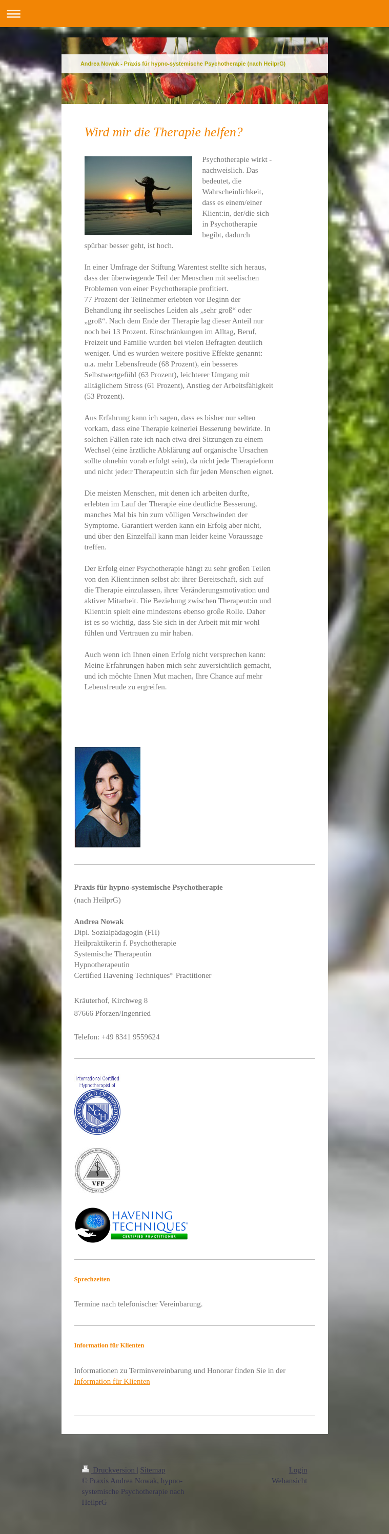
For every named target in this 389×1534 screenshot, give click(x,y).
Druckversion (109, 1470)
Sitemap (152, 1470)
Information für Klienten (112, 1381)
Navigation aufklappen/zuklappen (194, 14)
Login (298, 1470)
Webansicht (290, 1481)
